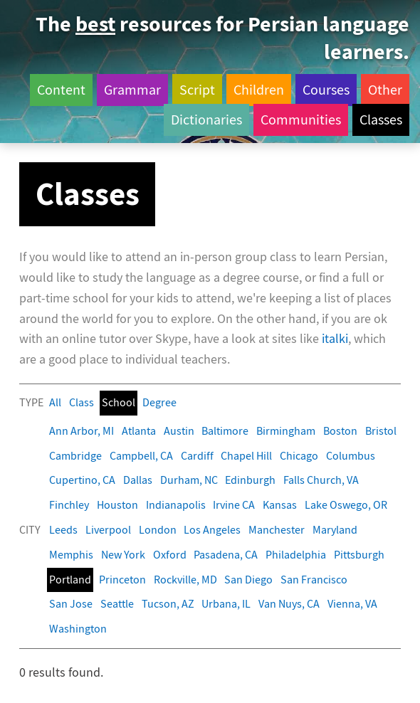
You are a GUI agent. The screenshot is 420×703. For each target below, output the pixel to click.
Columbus (350, 455)
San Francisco (313, 579)
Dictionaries (206, 120)
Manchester (276, 529)
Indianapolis (176, 504)
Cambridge (75, 455)
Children (258, 90)
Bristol (381, 430)
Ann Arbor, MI (81, 430)
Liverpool (108, 529)
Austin (179, 430)
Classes (380, 120)
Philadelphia (296, 554)
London (158, 529)
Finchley (69, 504)
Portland (70, 579)
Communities (301, 120)
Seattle (117, 603)
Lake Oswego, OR (346, 504)
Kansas (280, 504)
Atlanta (139, 430)
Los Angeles (212, 529)
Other (385, 90)
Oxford (170, 554)
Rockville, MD (185, 579)
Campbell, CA (141, 455)
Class (81, 402)
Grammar (132, 90)
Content (61, 90)
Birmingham (285, 430)
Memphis (71, 554)
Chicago (299, 455)
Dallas (137, 479)
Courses (326, 90)
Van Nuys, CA (289, 603)
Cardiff (197, 455)
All (55, 402)
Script (197, 90)
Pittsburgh (359, 554)
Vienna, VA (352, 603)
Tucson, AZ (168, 603)
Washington (78, 628)
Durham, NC (189, 479)
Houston (117, 504)
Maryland (335, 529)
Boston (340, 430)
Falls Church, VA (321, 479)
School (118, 402)
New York (123, 554)
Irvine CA (234, 504)
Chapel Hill (246, 455)
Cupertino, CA (82, 479)
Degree (159, 402)
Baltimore (224, 430)
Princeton (122, 579)
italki (335, 339)
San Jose (71, 603)
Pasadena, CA (226, 554)
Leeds (63, 529)
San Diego (248, 579)
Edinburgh (250, 479)
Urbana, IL (226, 603)
